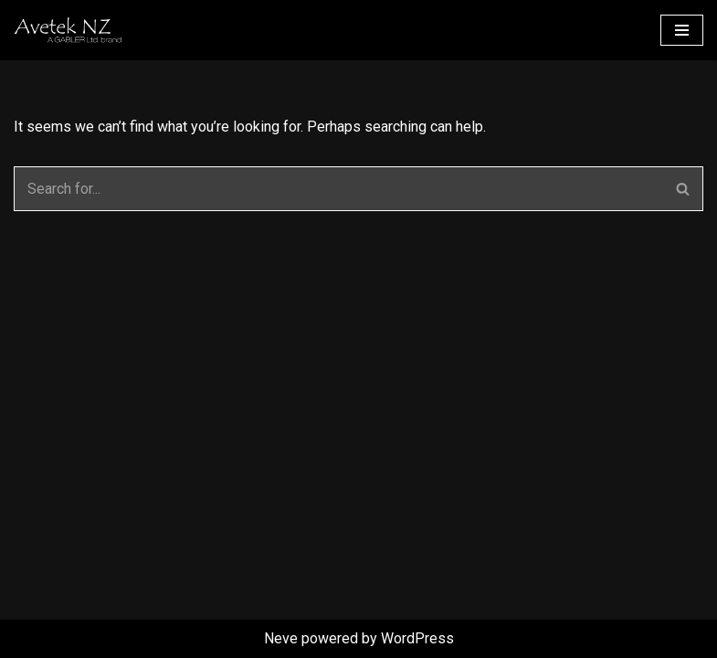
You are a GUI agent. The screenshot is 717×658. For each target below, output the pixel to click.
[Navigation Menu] (681, 30)
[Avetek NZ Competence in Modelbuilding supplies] (124, 30)
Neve (281, 638)
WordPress (417, 638)
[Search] (338, 188)
